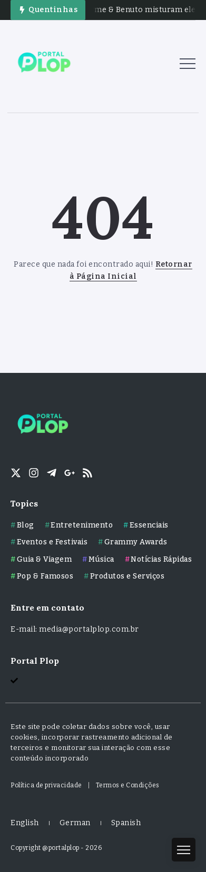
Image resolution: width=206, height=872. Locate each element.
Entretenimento (82, 525)
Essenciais (149, 525)
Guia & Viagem (44, 559)
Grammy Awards (136, 542)
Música (101, 559)
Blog (25, 525)
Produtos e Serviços (127, 576)
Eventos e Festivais (52, 542)
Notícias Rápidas (161, 559)
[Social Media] (16, 473)
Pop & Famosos (45, 576)
